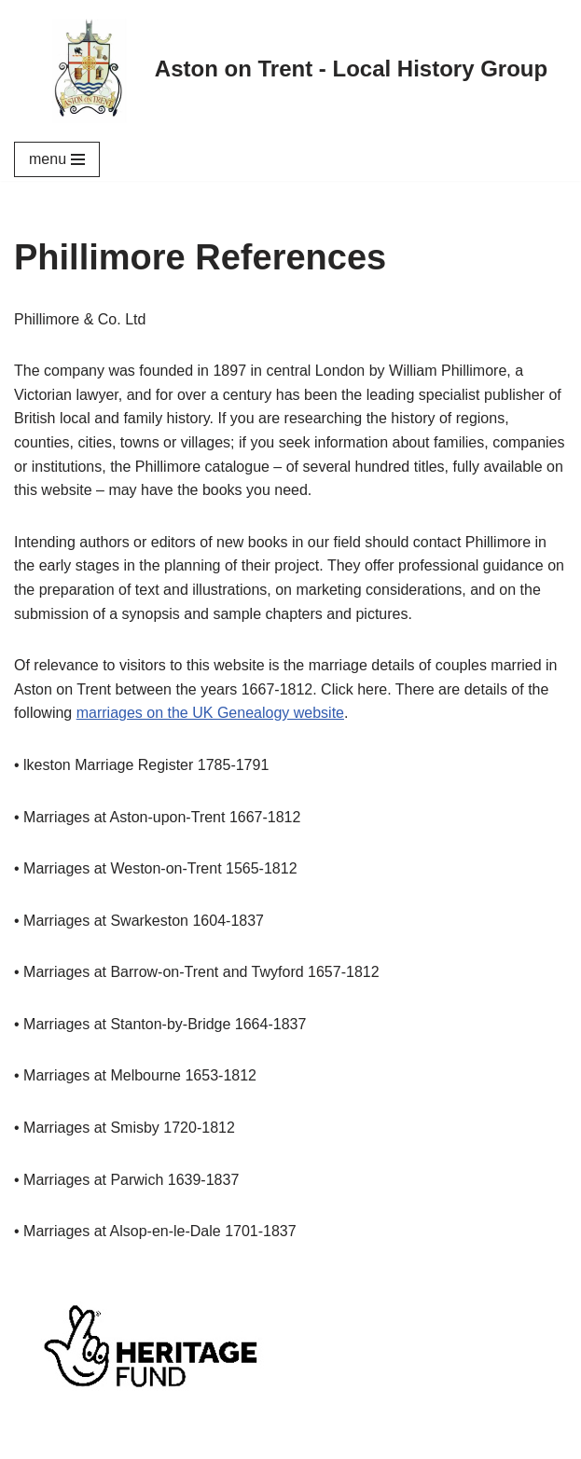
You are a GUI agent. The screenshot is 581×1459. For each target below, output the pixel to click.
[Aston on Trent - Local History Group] (290, 69)
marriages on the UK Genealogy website (210, 713)
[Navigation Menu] (57, 159)
